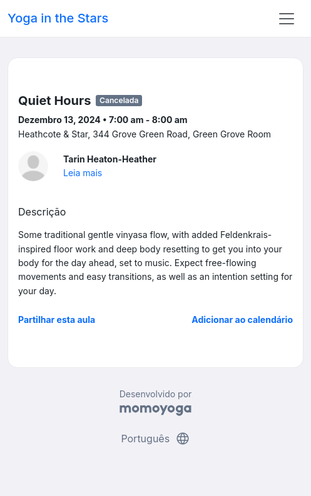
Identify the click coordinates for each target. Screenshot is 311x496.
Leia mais (82, 172)
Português (155, 438)
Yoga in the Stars (58, 18)
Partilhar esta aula (56, 319)
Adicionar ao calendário (242, 319)
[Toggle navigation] (286, 19)
